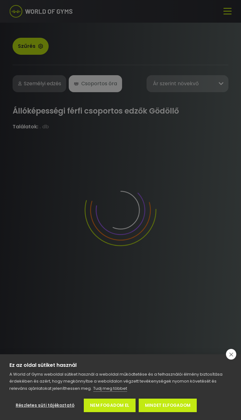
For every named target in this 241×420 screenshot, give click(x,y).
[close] (231, 354)
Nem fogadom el (109, 405)
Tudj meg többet (110, 388)
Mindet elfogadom (167, 405)
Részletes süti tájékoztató (45, 405)
